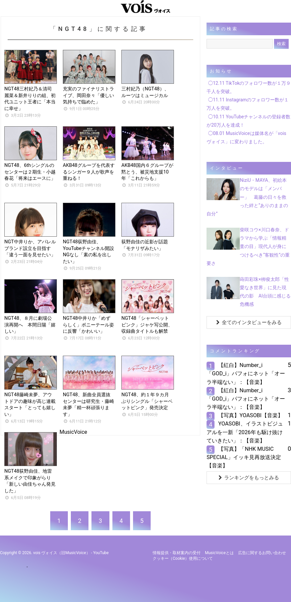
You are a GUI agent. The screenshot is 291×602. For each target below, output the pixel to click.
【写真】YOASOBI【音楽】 (250, 415)
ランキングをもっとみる (248, 478)
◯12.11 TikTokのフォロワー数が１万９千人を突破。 (249, 87)
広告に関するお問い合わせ (262, 552)
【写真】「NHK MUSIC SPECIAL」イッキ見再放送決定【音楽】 (244, 457)
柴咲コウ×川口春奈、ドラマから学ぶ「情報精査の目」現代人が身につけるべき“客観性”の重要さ (248, 246)
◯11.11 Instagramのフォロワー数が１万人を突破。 (248, 104)
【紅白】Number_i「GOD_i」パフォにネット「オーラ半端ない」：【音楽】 (246, 373)
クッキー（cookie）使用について (183, 558)
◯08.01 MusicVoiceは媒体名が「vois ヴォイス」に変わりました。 (246, 137)
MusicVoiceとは (219, 552)
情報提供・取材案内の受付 (177, 552)
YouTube (101, 552)
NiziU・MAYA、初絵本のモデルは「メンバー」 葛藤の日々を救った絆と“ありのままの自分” (247, 197)
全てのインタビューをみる (249, 322)
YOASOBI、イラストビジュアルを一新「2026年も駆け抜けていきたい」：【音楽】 (245, 432)
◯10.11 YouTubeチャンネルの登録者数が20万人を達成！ (248, 121)
